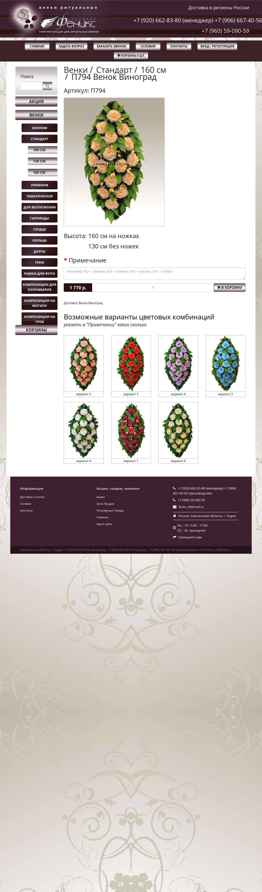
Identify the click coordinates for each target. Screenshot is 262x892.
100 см (39, 149)
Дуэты (39, 251)
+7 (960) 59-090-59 (225, 30)
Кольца (40, 240)
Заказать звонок (111, 46)
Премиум (39, 185)
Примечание (87, 260)
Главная (37, 46)
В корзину (229, 287)
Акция (36, 101)
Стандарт (39, 139)
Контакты (178, 46)
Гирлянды (39, 218)
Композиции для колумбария (39, 287)
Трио (39, 262)
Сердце (39, 229)
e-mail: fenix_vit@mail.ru (228, 38)
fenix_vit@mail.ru (191, 507)
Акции (101, 497)
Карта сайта (104, 524)
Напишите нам (190, 537)
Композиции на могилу (39, 303)
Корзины (36, 330)
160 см (39, 172)
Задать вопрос (72, 46)
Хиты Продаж (105, 504)
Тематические (39, 196)
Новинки (102, 517)
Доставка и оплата (32, 497)
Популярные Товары (110, 510)
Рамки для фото (39, 273)
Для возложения (40, 207)
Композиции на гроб (39, 319)
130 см (39, 161)
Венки (36, 115)
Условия (148, 46)
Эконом (39, 128)
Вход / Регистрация (217, 46)
